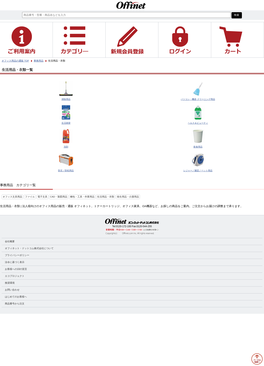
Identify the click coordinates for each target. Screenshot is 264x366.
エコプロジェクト (14, 276)
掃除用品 (66, 99)
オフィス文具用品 (12, 196)
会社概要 (10, 241)
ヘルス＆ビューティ (198, 123)
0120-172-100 (123, 226)
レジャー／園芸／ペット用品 (197, 170)
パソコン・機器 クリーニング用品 (198, 99)
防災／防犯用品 (66, 170)
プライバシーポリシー (17, 255)
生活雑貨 (66, 123)
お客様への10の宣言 (16, 269)
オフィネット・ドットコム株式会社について (29, 248)
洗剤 (66, 147)
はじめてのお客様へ (16, 296)
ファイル (30, 196)
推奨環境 (10, 282)
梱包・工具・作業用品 (82, 196)
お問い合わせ (12, 289)
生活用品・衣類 (105, 196)
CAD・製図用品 (58, 196)
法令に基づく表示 (14, 262)
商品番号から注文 (14, 303)
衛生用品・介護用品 (128, 196)
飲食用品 (198, 147)
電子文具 (42, 196)
